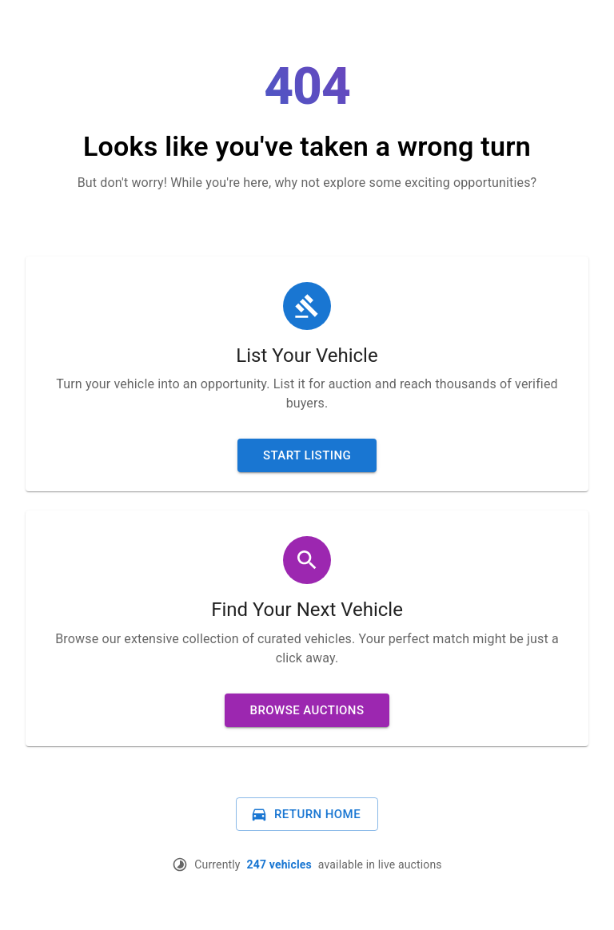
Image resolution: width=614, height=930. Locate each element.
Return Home (305, 814)
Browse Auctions (307, 710)
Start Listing (307, 455)
